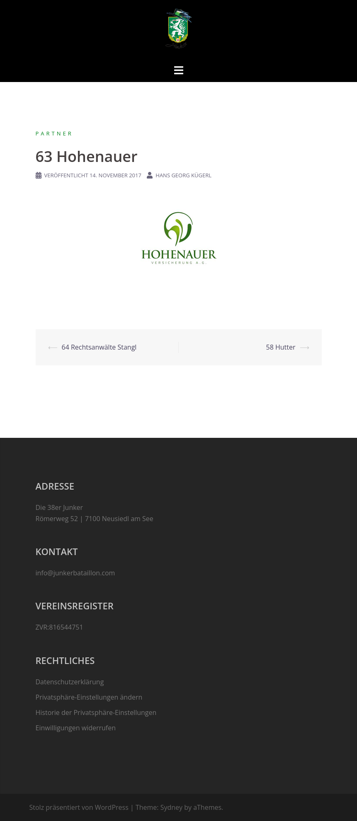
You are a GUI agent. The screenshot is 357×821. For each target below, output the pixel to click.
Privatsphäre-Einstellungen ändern (89, 697)
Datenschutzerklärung (70, 681)
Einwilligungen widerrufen (76, 727)
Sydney (171, 807)
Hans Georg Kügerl (183, 175)
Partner (54, 133)
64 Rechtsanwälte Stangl (99, 347)
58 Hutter (281, 347)
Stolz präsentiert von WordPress (79, 807)
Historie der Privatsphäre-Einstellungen (96, 712)
